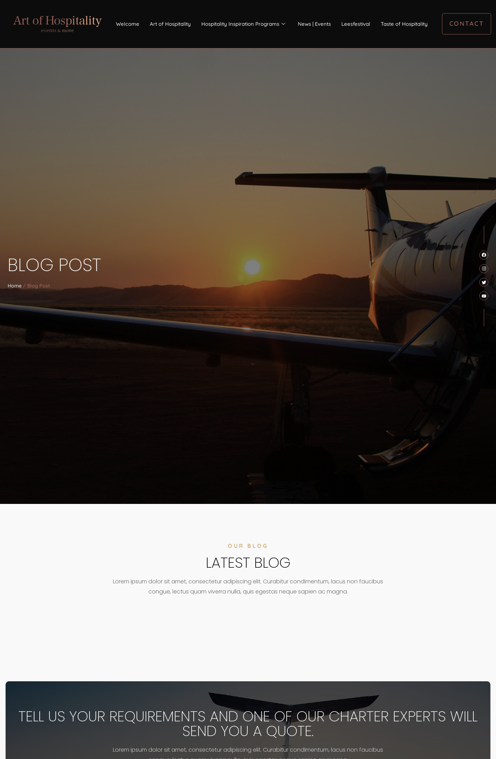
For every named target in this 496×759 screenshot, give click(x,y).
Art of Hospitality (170, 23)
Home (15, 286)
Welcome (127, 23)
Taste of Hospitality (404, 23)
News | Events (314, 23)
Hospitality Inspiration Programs (243, 24)
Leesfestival (355, 23)
